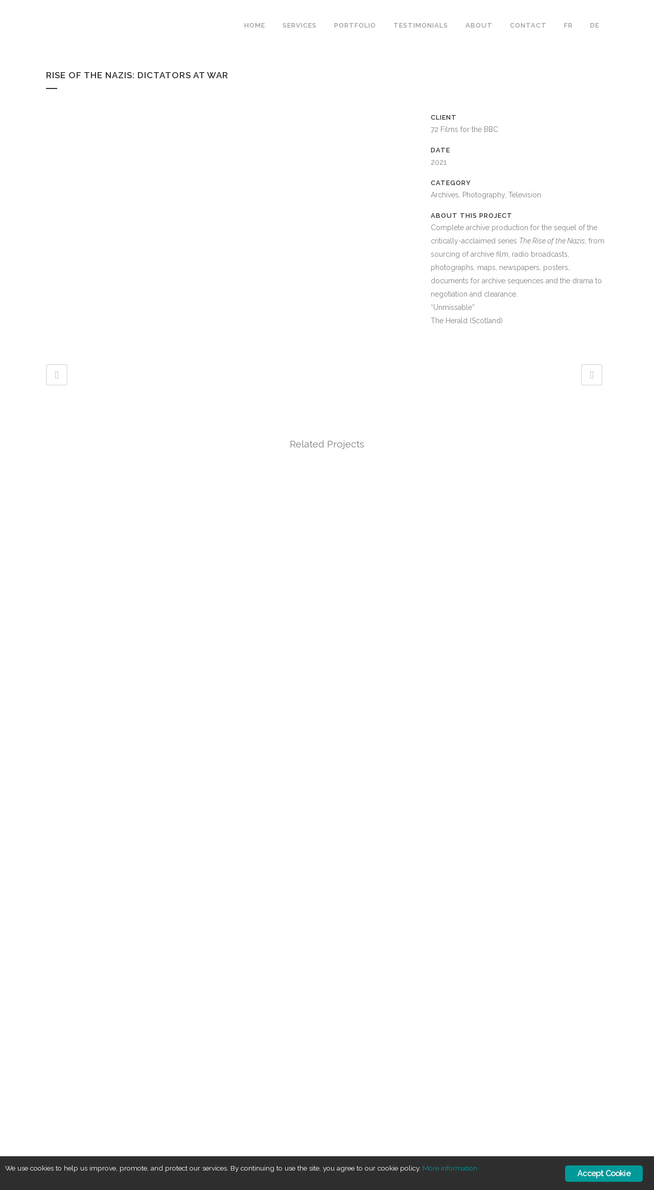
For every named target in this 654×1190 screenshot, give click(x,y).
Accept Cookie (603, 1173)
